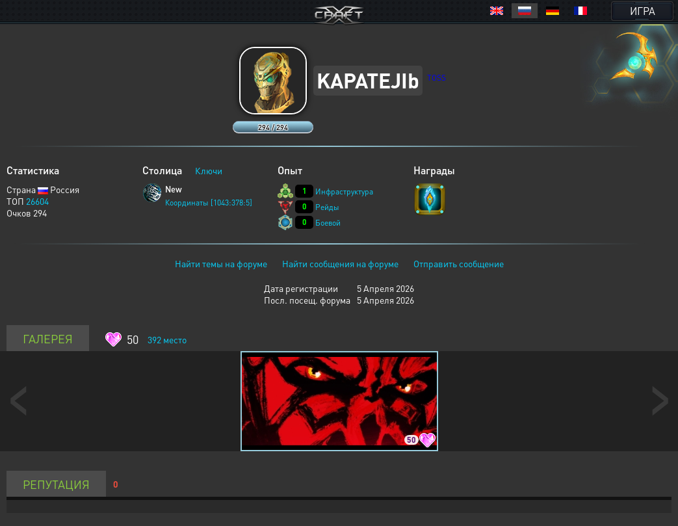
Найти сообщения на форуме (340, 263)
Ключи (208, 170)
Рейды (327, 207)
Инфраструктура (344, 191)
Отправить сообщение (458, 263)
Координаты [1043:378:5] (208, 202)
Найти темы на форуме (221, 263)
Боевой (328, 223)
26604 (37, 201)
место (167, 339)
